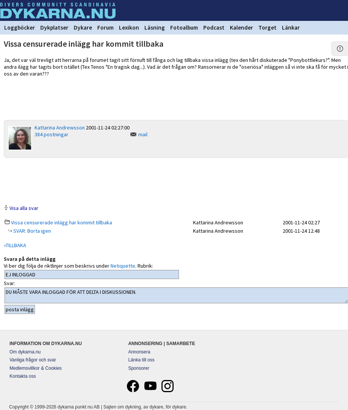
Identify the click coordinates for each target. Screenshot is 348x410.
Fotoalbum (184, 27)
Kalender (241, 27)
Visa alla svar (23, 208)
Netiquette (123, 265)
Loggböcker (19, 27)
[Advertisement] (176, 181)
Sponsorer (138, 368)
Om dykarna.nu (25, 352)
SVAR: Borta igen (31, 230)
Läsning (154, 27)
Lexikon (129, 27)
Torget (267, 27)
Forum (105, 27)
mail (142, 134)
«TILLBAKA (15, 245)
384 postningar (51, 134)
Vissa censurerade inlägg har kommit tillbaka (61, 222)
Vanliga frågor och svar (32, 360)
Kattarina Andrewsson (60, 127)
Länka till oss (141, 360)
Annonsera (139, 352)
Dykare (83, 27)
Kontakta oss (22, 376)
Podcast (214, 27)
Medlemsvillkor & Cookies (35, 368)
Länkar (291, 27)
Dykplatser (54, 27)
